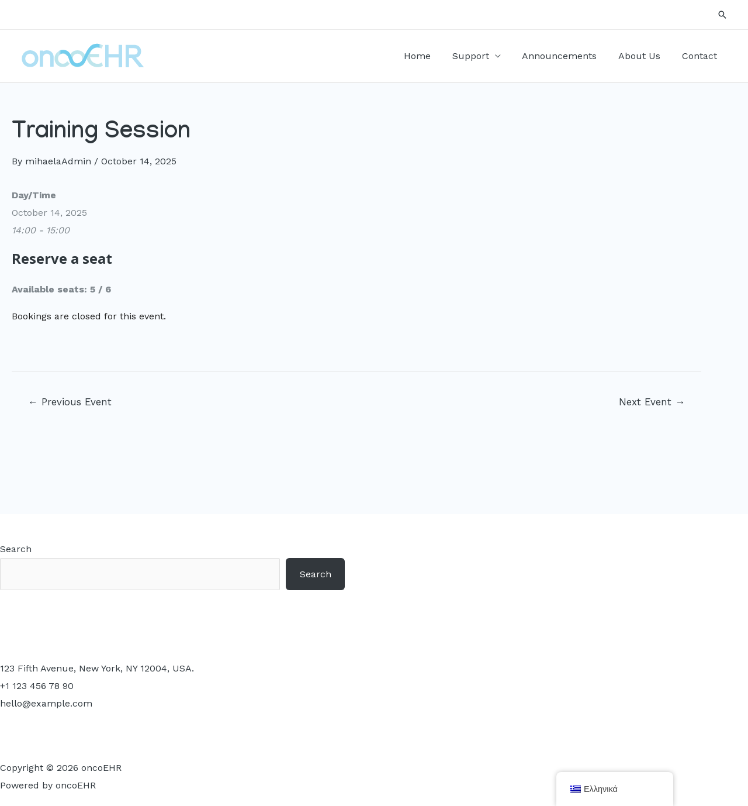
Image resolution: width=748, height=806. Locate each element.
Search (16, 548)
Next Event (652, 402)
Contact (700, 55)
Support (480, 55)
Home (429, 55)
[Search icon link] (722, 14)
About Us (643, 55)
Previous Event (70, 402)
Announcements (566, 55)
